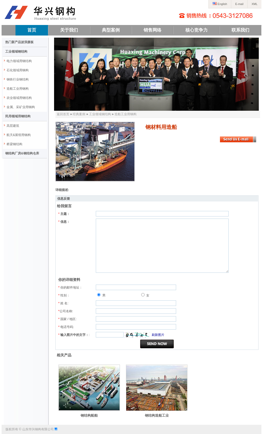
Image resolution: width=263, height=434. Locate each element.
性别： (64, 295)
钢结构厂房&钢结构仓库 (22, 153)
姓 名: (63, 303)
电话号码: (66, 327)
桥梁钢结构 (14, 144)
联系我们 (240, 30)
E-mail (239, 4)
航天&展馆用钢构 (19, 135)
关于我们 (69, 30)
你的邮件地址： (70, 287)
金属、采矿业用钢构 (21, 107)
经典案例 (79, 114)
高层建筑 (13, 126)
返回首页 (63, 114)
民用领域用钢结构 (17, 116)
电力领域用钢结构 (19, 61)
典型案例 (111, 30)
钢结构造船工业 (157, 415)
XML (254, 4)
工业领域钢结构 (16, 51)
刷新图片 (158, 335)
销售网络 (152, 30)
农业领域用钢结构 (19, 98)
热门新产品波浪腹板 (19, 42)
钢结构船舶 (89, 415)
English (220, 4)
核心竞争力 (196, 30)
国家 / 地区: (67, 319)
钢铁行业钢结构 (18, 79)
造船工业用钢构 (18, 88)
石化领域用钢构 (18, 70)
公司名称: (65, 311)
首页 (31, 30)
